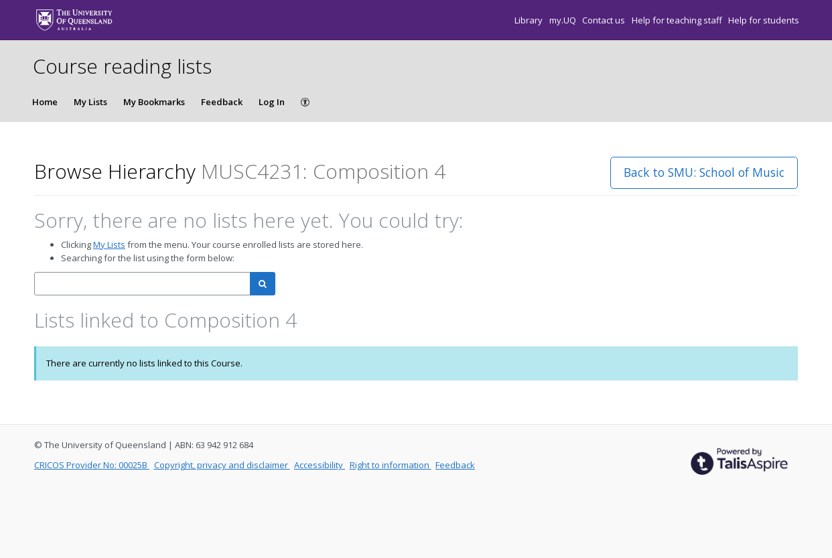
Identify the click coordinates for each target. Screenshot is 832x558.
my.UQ (563, 20)
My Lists (90, 102)
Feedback (221, 102)
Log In (272, 102)
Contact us (604, 20)
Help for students (763, 20)
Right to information (390, 465)
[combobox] (142, 283)
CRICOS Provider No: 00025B (91, 465)
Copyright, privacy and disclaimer (222, 465)
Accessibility (319, 465)
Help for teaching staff (678, 20)
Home (45, 102)
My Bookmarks (154, 102)
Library (529, 20)
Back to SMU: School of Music (704, 172)
